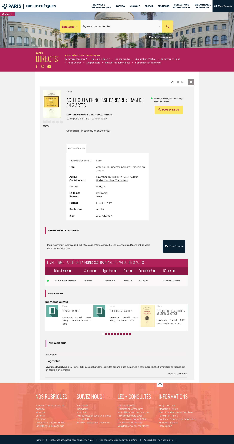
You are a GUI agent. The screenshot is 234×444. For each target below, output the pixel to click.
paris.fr (39, 439)
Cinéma (40, 415)
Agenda (40, 408)
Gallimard (83, 118)
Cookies (163, 418)
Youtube (81, 411)
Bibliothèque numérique (50, 425)
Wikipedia (182, 373)
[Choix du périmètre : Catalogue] (70, 26)
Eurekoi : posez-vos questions (93, 421)
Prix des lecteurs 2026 (130, 415)
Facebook (82, 404)
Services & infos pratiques (50, 404)
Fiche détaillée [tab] (76, 148)
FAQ (161, 404)
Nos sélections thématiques (133, 411)
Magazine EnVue (168, 408)
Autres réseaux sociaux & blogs (94, 415)
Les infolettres (84, 418)
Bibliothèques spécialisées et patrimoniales (71, 439)
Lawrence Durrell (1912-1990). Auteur (89, 114)
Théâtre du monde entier (95, 130)
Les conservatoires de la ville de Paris (118, 439)
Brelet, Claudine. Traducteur (112, 180)
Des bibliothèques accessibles (176, 411)
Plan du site (165, 425)
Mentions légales (168, 421)
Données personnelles (182, 418)
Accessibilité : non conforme (158, 439)
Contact (170, 404)
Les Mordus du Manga (130, 421)
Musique (40, 411)
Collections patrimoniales (50, 421)
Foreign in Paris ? (168, 415)
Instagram (82, 408)
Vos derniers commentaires (133, 425)
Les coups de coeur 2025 (132, 418)
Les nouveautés (126, 404)
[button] (223, 6)
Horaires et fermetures (130, 408)
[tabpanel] (107, 188)
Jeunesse (41, 418)
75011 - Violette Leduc (65, 279)
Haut (160, 383)
